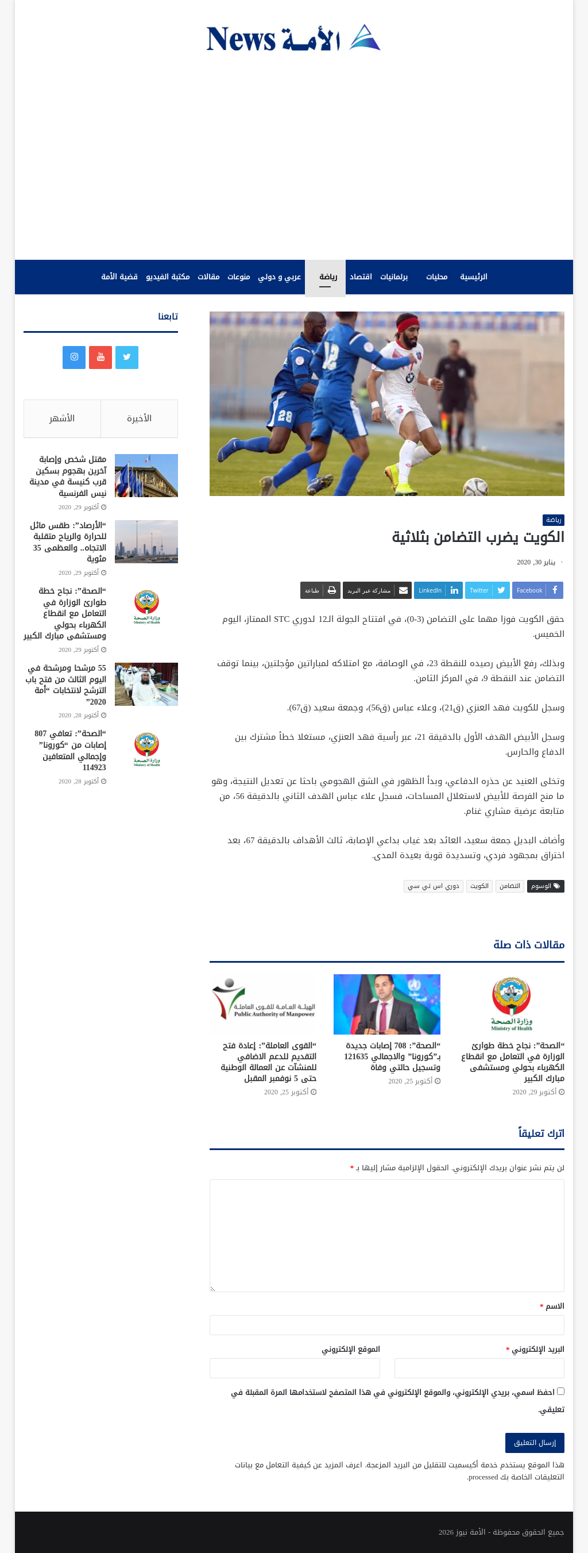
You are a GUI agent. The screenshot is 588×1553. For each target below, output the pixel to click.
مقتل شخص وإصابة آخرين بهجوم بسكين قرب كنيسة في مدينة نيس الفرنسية (67, 477)
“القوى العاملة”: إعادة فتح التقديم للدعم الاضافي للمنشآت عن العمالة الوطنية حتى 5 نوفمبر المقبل (268, 1062)
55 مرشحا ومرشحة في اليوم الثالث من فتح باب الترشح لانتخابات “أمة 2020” (65, 686)
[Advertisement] (293, 156)
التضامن (510, 887)
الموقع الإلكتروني (351, 1349)
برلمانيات (394, 277)
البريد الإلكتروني (535, 1349)
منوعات (238, 277)
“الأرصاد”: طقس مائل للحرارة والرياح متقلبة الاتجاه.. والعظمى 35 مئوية (68, 543)
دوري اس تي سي (433, 887)
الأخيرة (139, 418)
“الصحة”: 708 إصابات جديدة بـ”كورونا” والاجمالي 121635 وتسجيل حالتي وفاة (392, 1056)
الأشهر (62, 418)
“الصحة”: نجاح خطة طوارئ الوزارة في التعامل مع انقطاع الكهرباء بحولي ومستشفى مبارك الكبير (512, 1062)
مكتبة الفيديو (167, 277)
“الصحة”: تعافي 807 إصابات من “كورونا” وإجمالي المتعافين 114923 (70, 752)
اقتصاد (361, 277)
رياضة (328, 277)
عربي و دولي (279, 277)
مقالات (208, 277)
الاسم (552, 1306)
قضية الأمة (119, 277)
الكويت (479, 887)
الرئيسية (474, 277)
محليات (436, 277)
